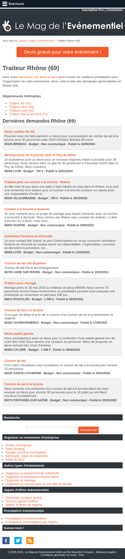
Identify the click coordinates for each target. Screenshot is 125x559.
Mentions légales (106, 552)
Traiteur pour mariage (20, 283)
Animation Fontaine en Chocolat (28, 236)
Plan (81, 554)
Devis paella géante (18, 333)
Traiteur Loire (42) (21, 110)
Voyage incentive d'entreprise (25, 452)
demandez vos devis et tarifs (38, 77)
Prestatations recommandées (25, 518)
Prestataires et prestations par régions (31, 522)
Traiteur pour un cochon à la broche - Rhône (37, 182)
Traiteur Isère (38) (21, 107)
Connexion (114, 10)
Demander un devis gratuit (23, 497)
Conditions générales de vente (59, 554)
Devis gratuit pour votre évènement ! (62, 52)
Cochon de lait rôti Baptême (25, 263)
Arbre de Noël (14, 459)
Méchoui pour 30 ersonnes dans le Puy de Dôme (40, 155)
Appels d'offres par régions (23, 505)
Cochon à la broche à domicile (26, 209)
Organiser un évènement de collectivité (32, 473)
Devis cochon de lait (19, 131)
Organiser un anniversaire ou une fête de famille (38, 484)
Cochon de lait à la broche (23, 310)
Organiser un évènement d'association (31, 477)
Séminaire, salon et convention (26, 456)
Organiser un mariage (20, 480)
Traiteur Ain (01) (20, 103)
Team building (14, 449)
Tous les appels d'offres (21, 501)
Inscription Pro (93, 10)
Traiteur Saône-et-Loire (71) (28, 114)
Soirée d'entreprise (18, 445)
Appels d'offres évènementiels (36, 40)
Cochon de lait (15, 360)
